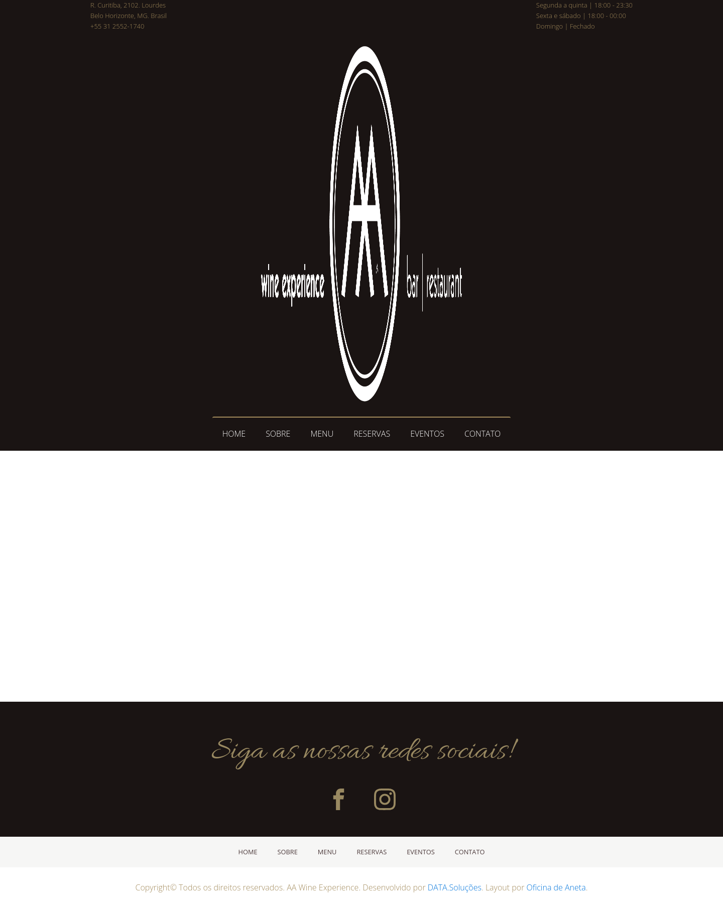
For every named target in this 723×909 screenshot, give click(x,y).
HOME (234, 433)
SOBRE (278, 433)
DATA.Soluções (454, 887)
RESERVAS (371, 433)
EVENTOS (427, 433)
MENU (321, 433)
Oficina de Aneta (556, 887)
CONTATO (482, 433)
